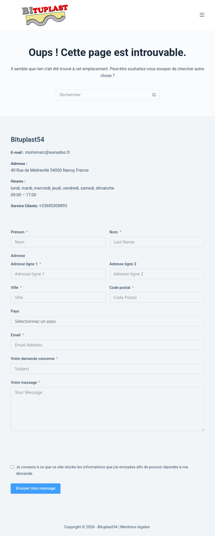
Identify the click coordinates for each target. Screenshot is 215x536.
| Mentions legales (134, 527)
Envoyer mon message (35, 488)
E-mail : (17, 152)
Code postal (120, 287)
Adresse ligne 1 (24, 264)
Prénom (17, 232)
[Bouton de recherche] (154, 95)
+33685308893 (53, 205)
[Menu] (202, 14)
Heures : (18, 181)
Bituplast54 (27, 139)
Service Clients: (24, 206)
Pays (15, 311)
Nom (114, 232)
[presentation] (50, 446)
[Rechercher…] (102, 95)
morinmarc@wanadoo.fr (47, 152)
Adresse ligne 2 (123, 264)
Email (15, 335)
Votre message (24, 382)
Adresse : (19, 163)
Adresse (18, 255)
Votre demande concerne (32, 358)
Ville (14, 287)
